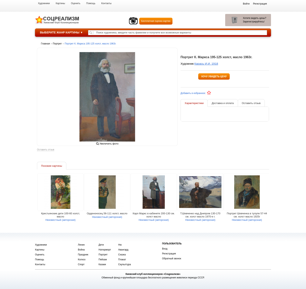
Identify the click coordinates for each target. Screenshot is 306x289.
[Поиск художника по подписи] (90, 32)
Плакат (122, 259)
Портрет (103, 254)
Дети (101, 244)
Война (81, 249)
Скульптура (124, 264)
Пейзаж (103, 259)
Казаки (102, 264)
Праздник (83, 254)
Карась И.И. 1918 (206, 63)
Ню (120, 244)
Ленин (81, 244)
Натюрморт (105, 249)
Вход (164, 248)
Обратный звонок (171, 258)
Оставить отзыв (45, 150)
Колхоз (81, 259)
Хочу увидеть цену (214, 76)
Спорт (81, 264)
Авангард (123, 249)
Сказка (122, 254)
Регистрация (169, 253)
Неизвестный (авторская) (60, 220)
